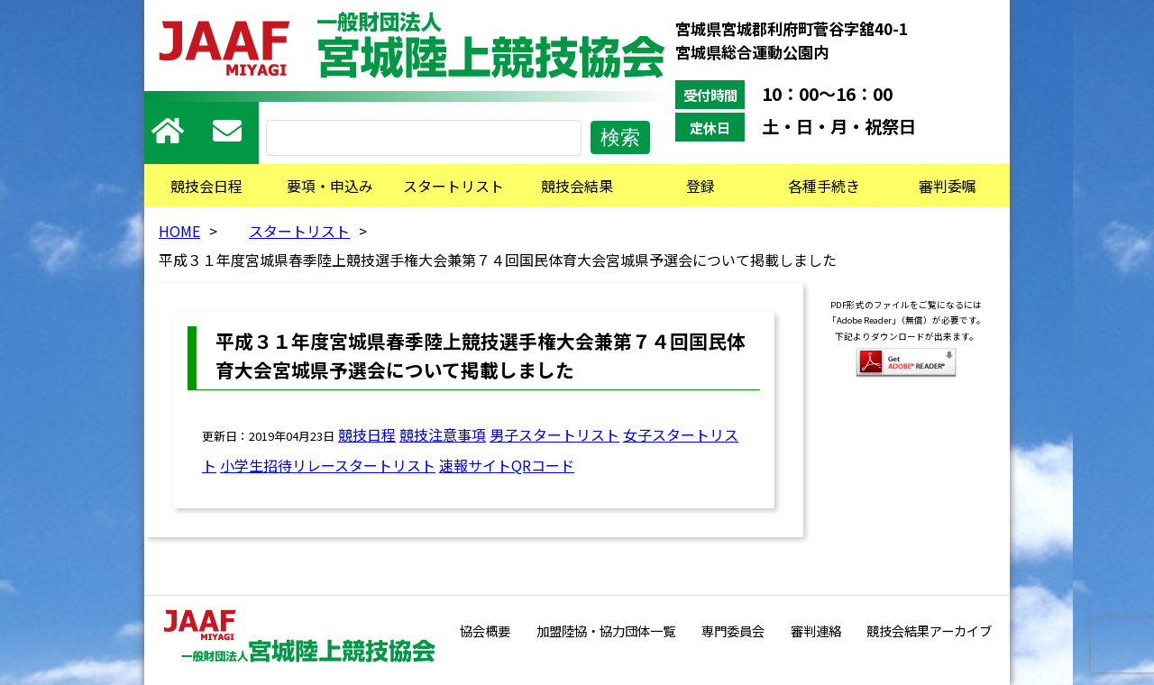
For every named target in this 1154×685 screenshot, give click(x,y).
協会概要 (485, 630)
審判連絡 (816, 630)
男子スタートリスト (554, 434)
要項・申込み (330, 185)
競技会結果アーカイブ (929, 630)
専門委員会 (733, 630)
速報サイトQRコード (506, 465)
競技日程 (367, 434)
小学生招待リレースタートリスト (327, 465)
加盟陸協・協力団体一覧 (605, 630)
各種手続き (824, 185)
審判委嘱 (947, 185)
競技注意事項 (442, 434)
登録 (700, 185)
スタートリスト (453, 185)
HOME (179, 231)
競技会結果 (577, 185)
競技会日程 (206, 185)
